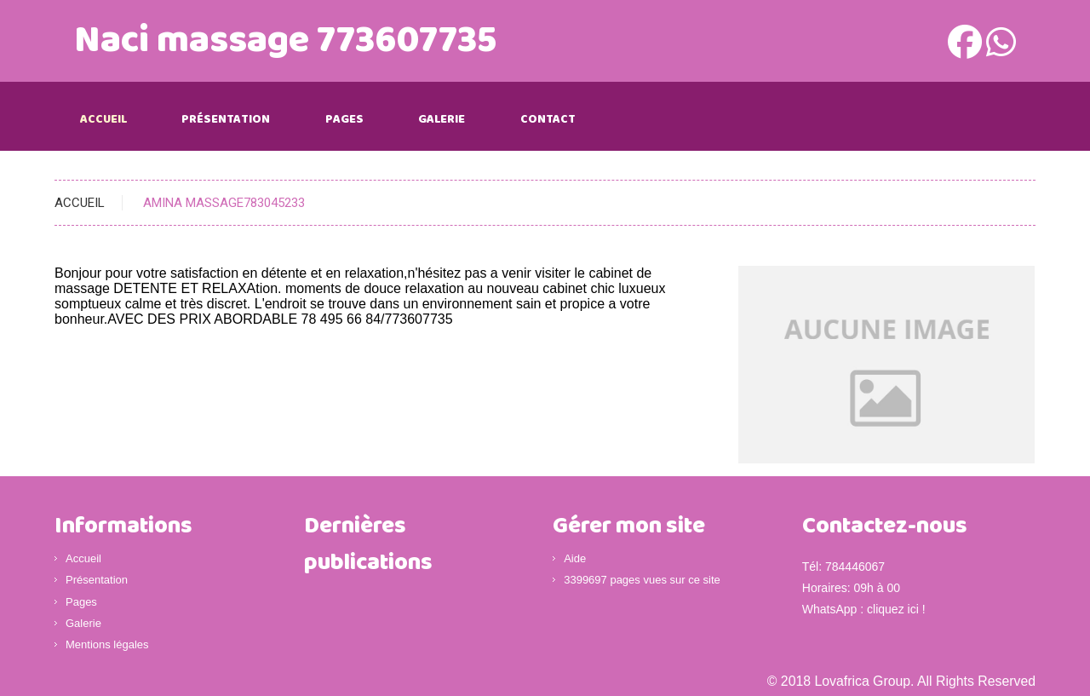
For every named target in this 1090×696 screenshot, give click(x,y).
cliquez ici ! (896, 609)
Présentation (225, 119)
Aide (575, 558)
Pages (344, 119)
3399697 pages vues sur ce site (642, 579)
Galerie (441, 119)
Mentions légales (107, 644)
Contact (548, 119)
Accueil (103, 119)
